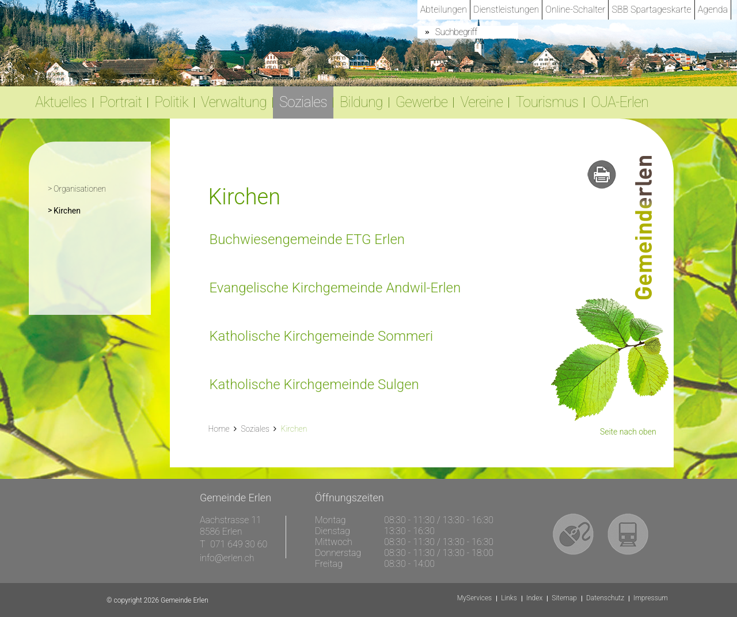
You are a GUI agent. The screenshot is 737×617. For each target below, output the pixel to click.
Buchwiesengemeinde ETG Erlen (307, 239)
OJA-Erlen (619, 102)
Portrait (121, 102)
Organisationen (80, 188)
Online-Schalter (575, 9)
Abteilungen (443, 9)
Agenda (713, 9)
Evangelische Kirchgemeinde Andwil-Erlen (335, 288)
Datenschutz (605, 598)
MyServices (474, 598)
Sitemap (564, 598)
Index (534, 598)
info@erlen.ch (227, 558)
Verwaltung (234, 102)
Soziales (303, 102)
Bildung (361, 102)
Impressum (650, 598)
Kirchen (90, 209)
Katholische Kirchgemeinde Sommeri (321, 336)
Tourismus (546, 102)
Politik (171, 102)
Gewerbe (422, 102)
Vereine (481, 102)
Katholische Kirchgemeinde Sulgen (314, 384)
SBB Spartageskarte (651, 9)
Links (509, 598)
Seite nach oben (628, 431)
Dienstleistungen (506, 9)
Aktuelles (61, 102)
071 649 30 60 (238, 544)
